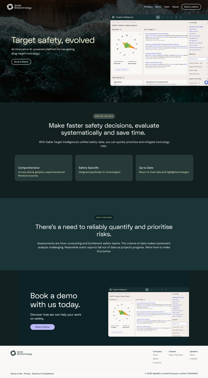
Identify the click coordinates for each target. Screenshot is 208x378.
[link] (21, 62)
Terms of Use (16, 373)
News (158, 6)
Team (166, 6)
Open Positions (176, 355)
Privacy (27, 373)
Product (148, 6)
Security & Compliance (43, 373)
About (175, 6)
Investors (157, 362)
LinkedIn (193, 358)
